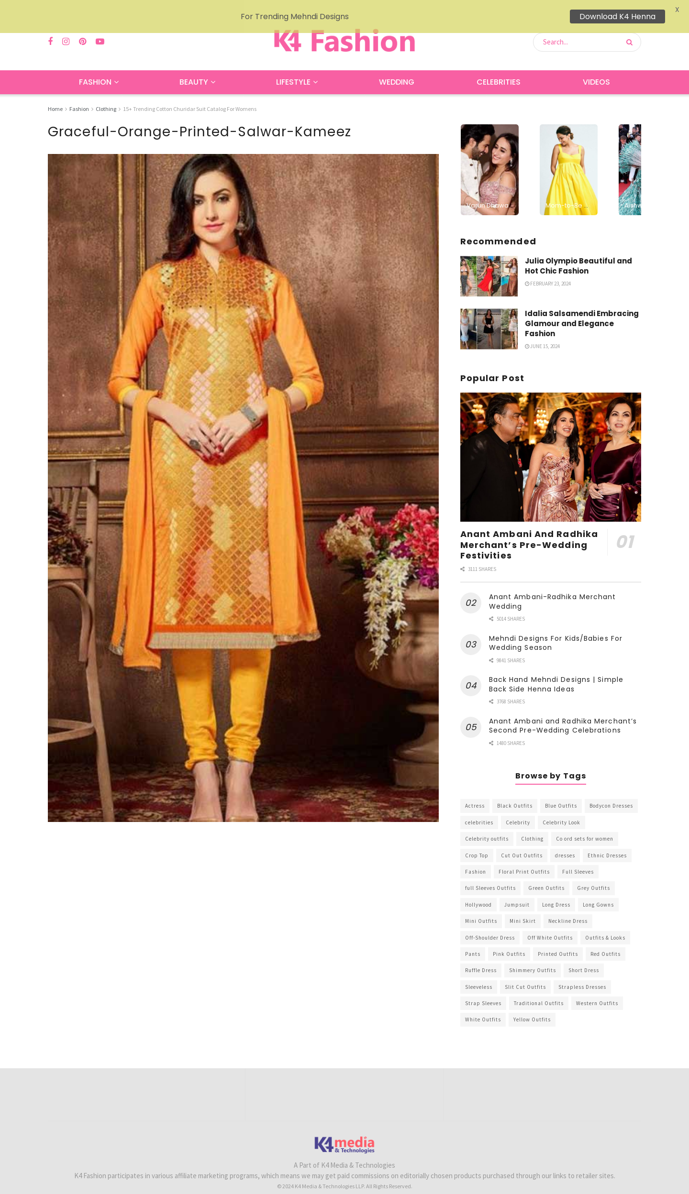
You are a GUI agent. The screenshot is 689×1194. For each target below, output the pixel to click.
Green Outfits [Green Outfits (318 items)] (546, 874)
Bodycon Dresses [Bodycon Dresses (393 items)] (611, 792)
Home (55, 95)
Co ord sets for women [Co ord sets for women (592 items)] (584, 825)
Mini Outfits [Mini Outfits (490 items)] (481, 907)
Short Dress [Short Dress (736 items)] (583, 956)
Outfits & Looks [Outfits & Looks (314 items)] (605, 923)
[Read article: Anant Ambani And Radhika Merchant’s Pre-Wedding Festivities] (550, 444)
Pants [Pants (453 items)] (472, 940)
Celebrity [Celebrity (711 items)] (518, 809)
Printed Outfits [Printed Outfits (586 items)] (558, 940)
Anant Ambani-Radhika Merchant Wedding (552, 588)
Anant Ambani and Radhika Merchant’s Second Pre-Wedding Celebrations (563, 712)
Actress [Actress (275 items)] (475, 792)
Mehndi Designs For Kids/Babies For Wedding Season (555, 629)
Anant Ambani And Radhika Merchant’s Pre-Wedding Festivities (529, 531)
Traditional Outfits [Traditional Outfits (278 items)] (539, 989)
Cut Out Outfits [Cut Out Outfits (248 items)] (522, 841)
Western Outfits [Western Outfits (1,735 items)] (597, 989)
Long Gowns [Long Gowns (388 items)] (598, 891)
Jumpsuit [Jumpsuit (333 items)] (517, 891)
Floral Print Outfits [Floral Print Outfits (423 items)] (524, 858)
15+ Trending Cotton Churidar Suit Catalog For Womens (189, 95)
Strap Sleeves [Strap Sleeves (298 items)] (483, 989)
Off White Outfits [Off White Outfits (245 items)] (550, 923)
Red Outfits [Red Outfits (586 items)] (605, 940)
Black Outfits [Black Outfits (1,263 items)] (515, 792)
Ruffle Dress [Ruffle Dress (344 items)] (481, 956)
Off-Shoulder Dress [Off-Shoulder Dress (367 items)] (490, 923)
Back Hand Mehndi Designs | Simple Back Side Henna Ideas (556, 670)
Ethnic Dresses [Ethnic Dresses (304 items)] (607, 841)
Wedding (396, 68)
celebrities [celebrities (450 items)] (479, 809)
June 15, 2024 (542, 332)
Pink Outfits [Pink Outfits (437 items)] (509, 940)
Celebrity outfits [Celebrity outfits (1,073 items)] (487, 825)
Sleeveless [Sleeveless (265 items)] (478, 973)
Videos (596, 68)
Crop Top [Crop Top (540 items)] (477, 841)
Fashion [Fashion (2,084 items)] (475, 858)
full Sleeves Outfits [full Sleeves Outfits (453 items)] (490, 874)
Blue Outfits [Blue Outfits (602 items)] (561, 792)
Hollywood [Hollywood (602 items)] (478, 891)
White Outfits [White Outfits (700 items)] (483, 1006)
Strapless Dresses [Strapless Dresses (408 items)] (582, 973)
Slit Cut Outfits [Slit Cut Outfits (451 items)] (525, 973)
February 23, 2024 (548, 269)
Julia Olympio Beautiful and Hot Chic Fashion (578, 252)
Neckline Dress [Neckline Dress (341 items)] (568, 907)
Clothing (106, 95)
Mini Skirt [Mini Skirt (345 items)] (523, 907)
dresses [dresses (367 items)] (565, 841)
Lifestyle (293, 68)
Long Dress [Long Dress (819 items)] (556, 891)
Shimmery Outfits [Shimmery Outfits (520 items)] (532, 956)
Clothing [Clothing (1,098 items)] (532, 825)
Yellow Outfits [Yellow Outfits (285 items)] (532, 1006)
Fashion (95, 68)
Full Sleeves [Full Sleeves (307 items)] (578, 858)
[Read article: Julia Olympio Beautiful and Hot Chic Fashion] (489, 262)
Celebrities (499, 68)
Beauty (193, 68)
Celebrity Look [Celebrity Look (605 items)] (561, 809)
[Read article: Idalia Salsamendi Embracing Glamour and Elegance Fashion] (489, 315)
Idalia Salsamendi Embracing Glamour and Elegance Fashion (582, 310)
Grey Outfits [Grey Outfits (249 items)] (593, 874)
